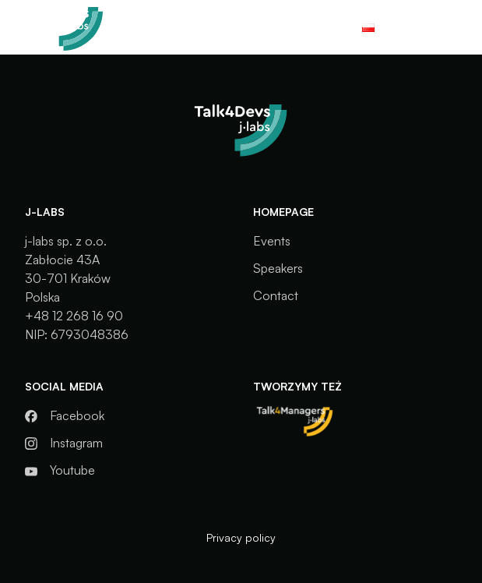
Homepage (283, 211)
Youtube (72, 470)
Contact (275, 295)
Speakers (278, 268)
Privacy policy (241, 537)
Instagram (76, 442)
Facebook (77, 415)
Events (271, 241)
